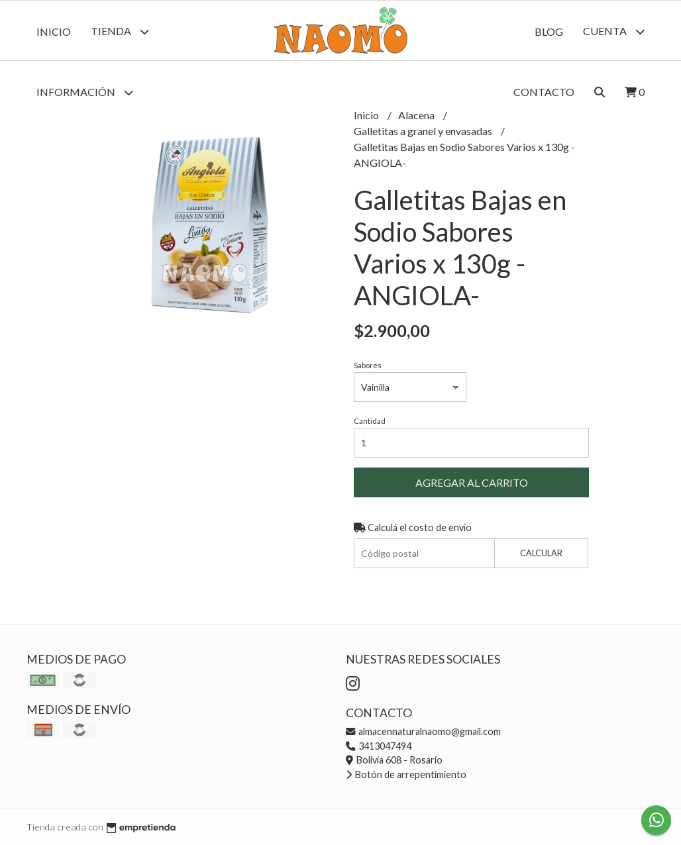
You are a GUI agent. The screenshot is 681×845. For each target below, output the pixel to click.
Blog (549, 31)
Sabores (368, 365)
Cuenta (614, 31)
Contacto (543, 91)
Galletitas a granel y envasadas (424, 130)
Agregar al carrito (471, 482)
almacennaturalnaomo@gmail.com (423, 731)
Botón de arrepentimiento (406, 774)
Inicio (53, 31)
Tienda (120, 31)
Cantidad (370, 421)
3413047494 (378, 746)
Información (84, 92)
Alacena (417, 115)
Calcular (541, 553)
